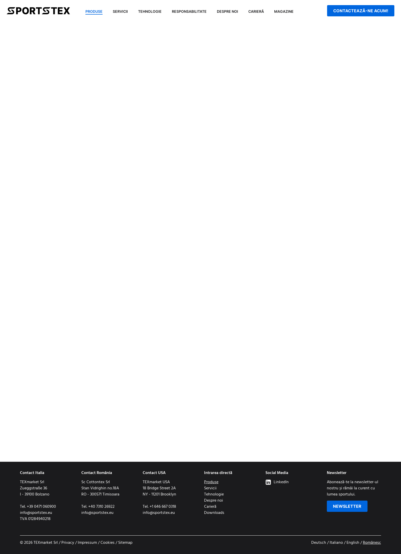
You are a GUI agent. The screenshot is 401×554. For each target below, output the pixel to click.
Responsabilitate (189, 11)
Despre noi (227, 11)
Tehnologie (150, 11)
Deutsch (318, 543)
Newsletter (347, 506)
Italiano (336, 543)
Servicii (120, 11)
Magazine (284, 11)
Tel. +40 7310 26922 (98, 506)
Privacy (67, 542)
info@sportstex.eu (36, 513)
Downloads (214, 513)
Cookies (108, 542)
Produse (94, 11)
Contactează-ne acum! (360, 10)
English (353, 543)
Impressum (87, 542)
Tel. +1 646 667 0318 (159, 506)
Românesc (372, 543)
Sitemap (125, 542)
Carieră (256, 11)
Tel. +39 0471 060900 (38, 506)
